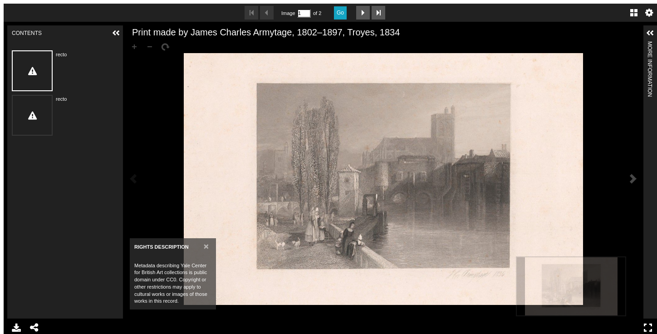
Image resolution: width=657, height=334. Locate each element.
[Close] (206, 246)
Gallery (634, 13)
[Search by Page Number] (304, 13)
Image (288, 13)
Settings (649, 13)
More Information (650, 45)
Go (340, 13)
